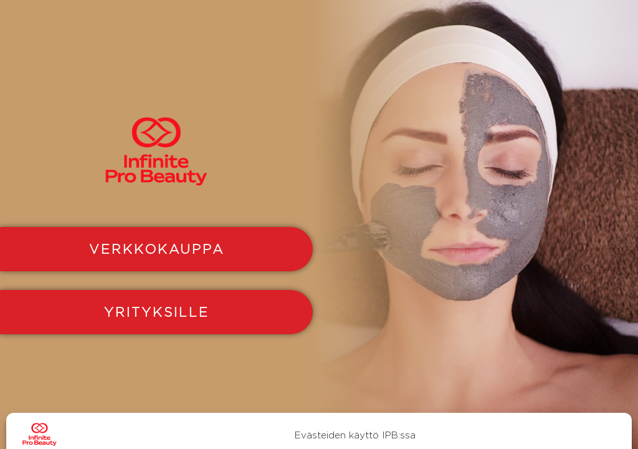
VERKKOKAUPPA (156, 249)
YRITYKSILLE (156, 312)
